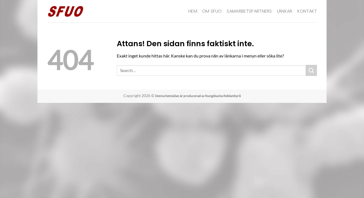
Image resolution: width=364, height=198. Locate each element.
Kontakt (307, 11)
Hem (192, 11)
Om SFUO (212, 11)
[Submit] (311, 70)
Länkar (284, 11)
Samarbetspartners (249, 11)
